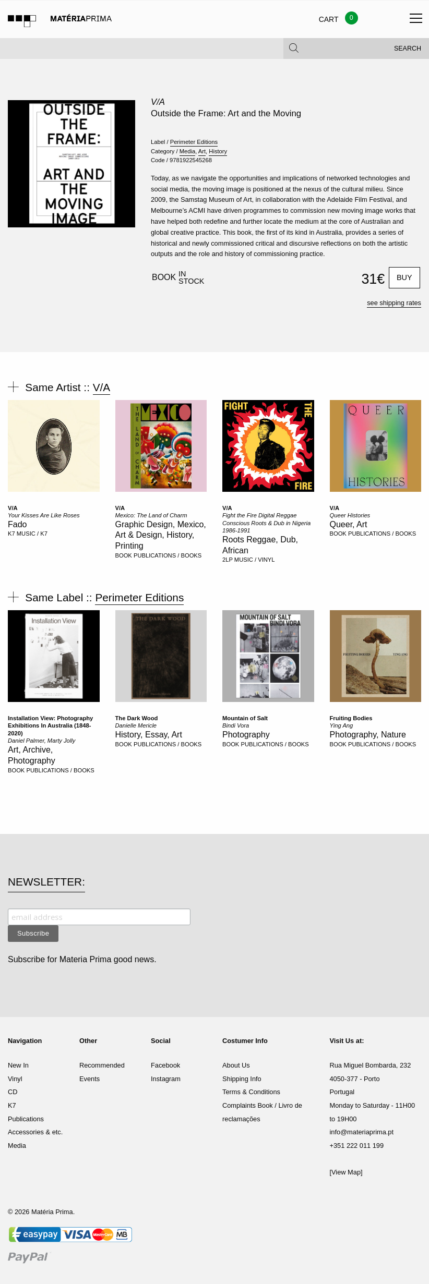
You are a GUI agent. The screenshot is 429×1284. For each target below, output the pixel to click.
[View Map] (346, 1172)
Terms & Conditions (251, 1092)
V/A (158, 102)
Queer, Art (348, 524)
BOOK (123, 555)
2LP (227, 559)
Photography (246, 734)
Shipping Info (241, 1079)
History (218, 151)
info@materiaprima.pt (362, 1132)
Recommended (102, 1065)
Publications (26, 1119)
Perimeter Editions (194, 142)
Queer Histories (350, 515)
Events (89, 1079)
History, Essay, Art (148, 734)
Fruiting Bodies (351, 718)
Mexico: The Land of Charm (151, 515)
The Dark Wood (136, 718)
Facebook (165, 1065)
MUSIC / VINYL (254, 559)
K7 (11, 533)
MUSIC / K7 (32, 533)
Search (407, 52)
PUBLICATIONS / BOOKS (167, 555)
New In (18, 1065)
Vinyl (15, 1079)
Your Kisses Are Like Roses (44, 515)
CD (12, 1092)
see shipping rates (394, 303)
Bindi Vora (235, 725)
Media (187, 151)
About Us (236, 1065)
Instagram (166, 1079)
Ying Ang (341, 725)
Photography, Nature (368, 734)
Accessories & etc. (35, 1132)
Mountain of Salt (245, 718)
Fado (17, 524)
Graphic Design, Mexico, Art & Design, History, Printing (160, 535)
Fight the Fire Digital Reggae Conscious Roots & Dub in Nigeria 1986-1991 (266, 523)
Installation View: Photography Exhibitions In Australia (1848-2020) (50, 725)
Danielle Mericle (136, 725)
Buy (404, 277)
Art (202, 151)
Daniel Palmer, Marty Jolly (41, 740)
